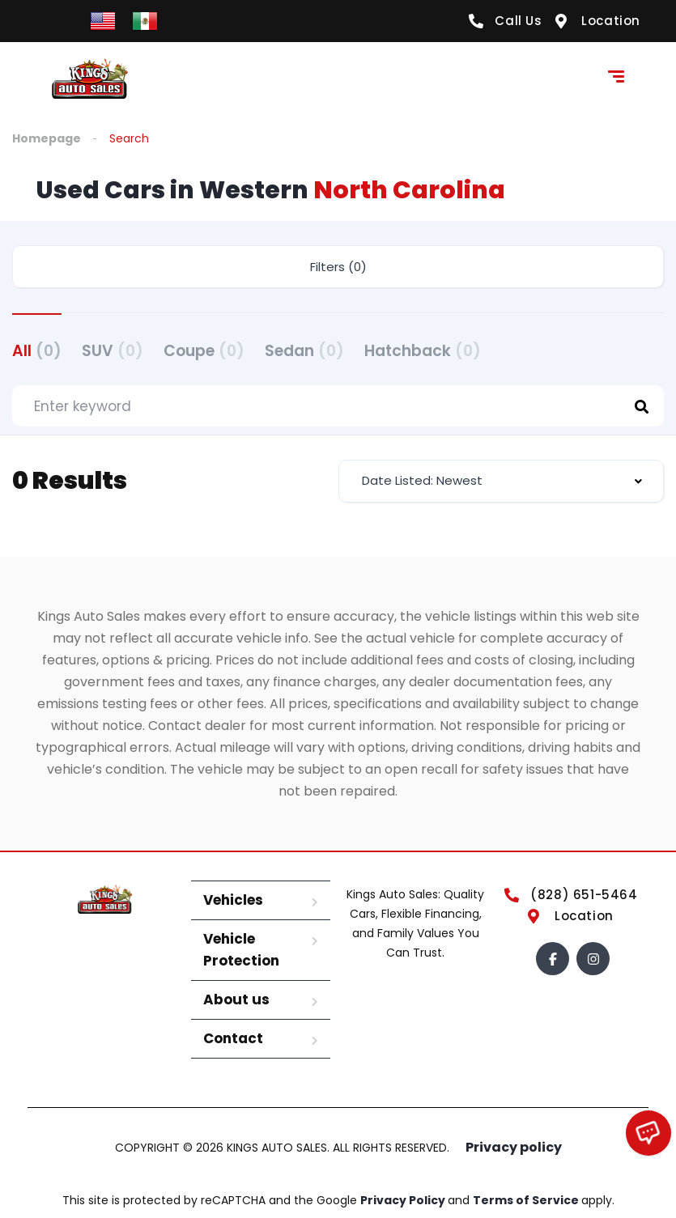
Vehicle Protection (241, 949)
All (37, 351)
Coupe (204, 351)
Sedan (304, 351)
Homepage (46, 138)
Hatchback (422, 351)
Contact (233, 1038)
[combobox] (501, 481)
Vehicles (233, 900)
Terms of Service (527, 1200)
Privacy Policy (404, 1200)
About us (236, 999)
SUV (112, 351)
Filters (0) (338, 266)
